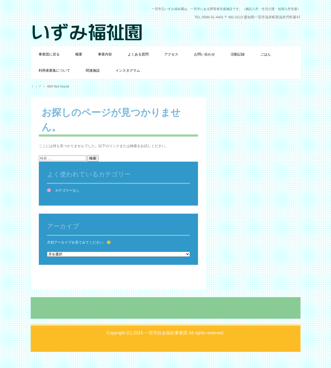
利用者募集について (54, 70)
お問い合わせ (204, 54)
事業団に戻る (49, 54)
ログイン (293, 360)
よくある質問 (138, 54)
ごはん (265, 54)
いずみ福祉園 (50, 47)
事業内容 (105, 54)
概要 (78, 54)
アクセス (171, 54)
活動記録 (238, 54)
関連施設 (93, 70)
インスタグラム (127, 70)
